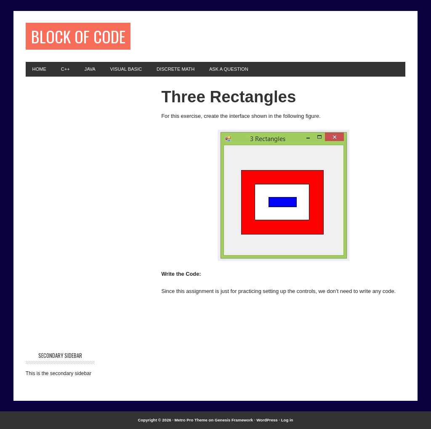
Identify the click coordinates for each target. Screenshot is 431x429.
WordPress (266, 420)
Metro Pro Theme (191, 420)
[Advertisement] (274, 35)
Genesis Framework (234, 420)
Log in (287, 420)
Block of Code (78, 36)
